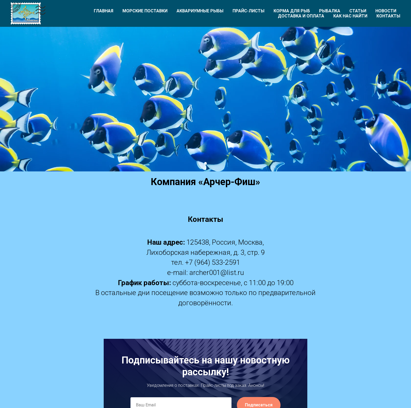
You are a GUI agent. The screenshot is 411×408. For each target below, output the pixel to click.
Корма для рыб (292, 10)
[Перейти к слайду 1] (205, 163)
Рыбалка (329, 10)
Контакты (388, 16)
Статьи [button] (357, 10)
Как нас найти (350, 16)
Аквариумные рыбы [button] (200, 10)
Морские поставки (144, 10)
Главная (103, 10)
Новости (385, 10)
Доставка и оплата (301, 16)
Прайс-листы (248, 10)
